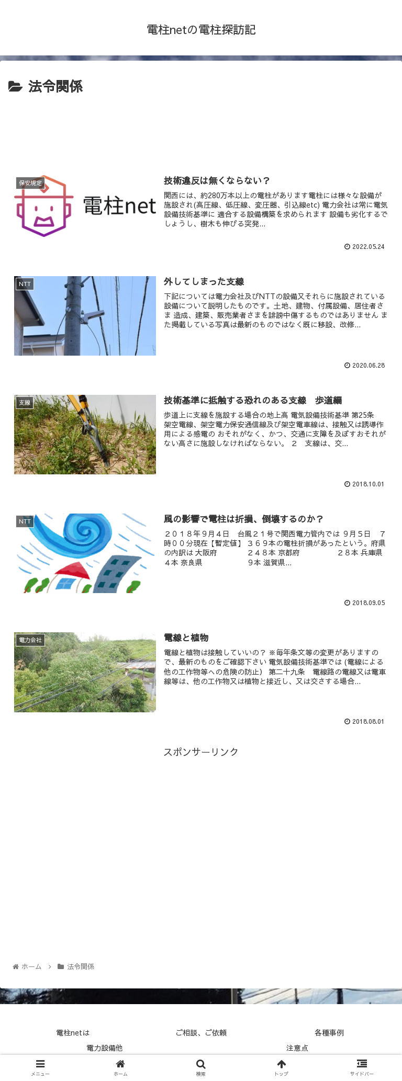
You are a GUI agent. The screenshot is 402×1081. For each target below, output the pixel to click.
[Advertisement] (201, 127)
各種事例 (329, 1032)
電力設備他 (104, 1047)
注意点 (297, 1047)
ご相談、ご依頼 (201, 1032)
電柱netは (73, 1032)
